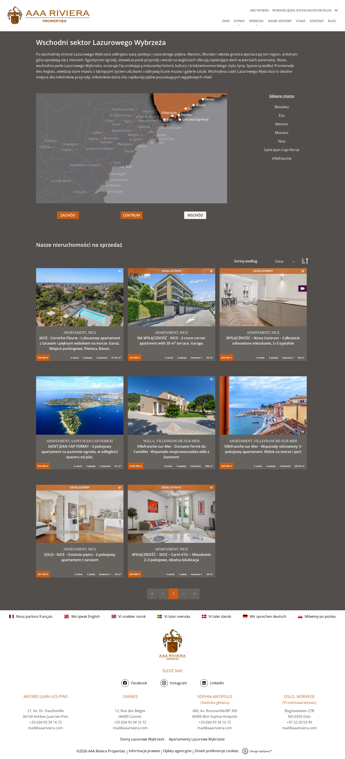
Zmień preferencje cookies (217, 750)
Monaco (281, 132)
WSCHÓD (195, 215)
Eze (281, 115)
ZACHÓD (68, 215)
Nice (281, 141)
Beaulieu (282, 106)
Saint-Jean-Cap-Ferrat (281, 149)
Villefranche (282, 158)
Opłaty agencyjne (177, 750)
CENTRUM (131, 215)
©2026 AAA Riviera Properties (100, 751)
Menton (281, 124)
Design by (261, 751)
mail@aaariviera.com (45, 728)
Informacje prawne (144, 750)
